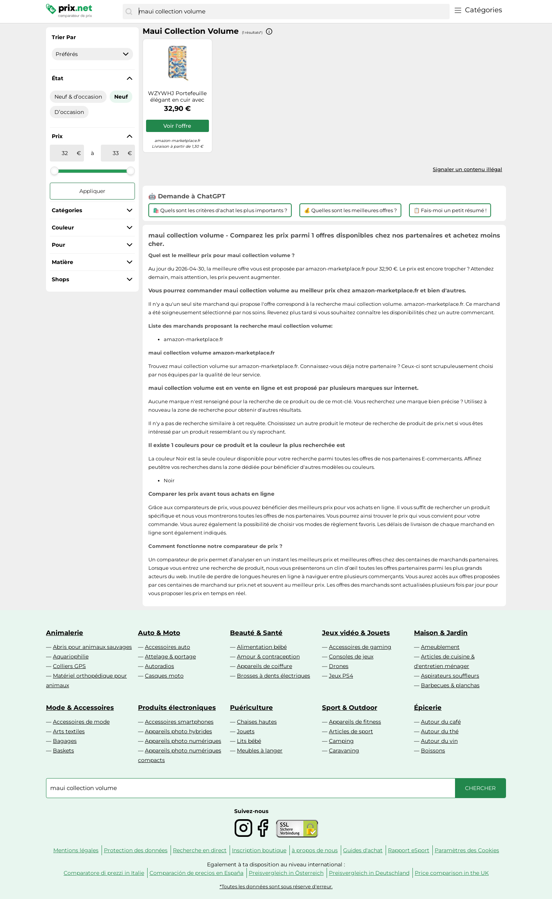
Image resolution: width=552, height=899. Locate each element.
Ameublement (440, 646)
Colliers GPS (69, 666)
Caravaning (344, 750)
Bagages (65, 740)
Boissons (433, 750)
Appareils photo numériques (183, 740)
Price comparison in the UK (452, 872)
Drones (338, 666)
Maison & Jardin (441, 633)
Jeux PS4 (341, 675)
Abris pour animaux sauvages (92, 646)
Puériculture (251, 707)
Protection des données (136, 850)
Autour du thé (439, 731)
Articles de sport (351, 731)
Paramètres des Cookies (467, 850)
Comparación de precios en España (196, 872)
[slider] (54, 171)
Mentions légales (76, 850)
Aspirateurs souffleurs (450, 675)
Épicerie (428, 707)
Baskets (63, 750)
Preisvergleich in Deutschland (369, 872)
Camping (341, 740)
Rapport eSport (408, 850)
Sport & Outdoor (349, 707)
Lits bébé (249, 740)
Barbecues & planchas (450, 685)
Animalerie (64, 633)
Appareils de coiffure (264, 666)
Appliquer (92, 191)
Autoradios (159, 666)
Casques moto (164, 675)
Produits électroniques (177, 707)
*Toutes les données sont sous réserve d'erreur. (276, 886)
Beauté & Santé (256, 633)
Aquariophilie (71, 656)
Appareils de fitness (355, 721)
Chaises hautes (257, 721)
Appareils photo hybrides (178, 731)
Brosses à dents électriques (273, 675)
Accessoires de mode (81, 721)
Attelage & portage (170, 656)
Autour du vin (439, 740)
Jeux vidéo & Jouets (356, 633)
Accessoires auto (167, 646)
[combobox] (292, 11)
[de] (65, 153)
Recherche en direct (200, 850)
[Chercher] (129, 11)
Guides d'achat (363, 850)
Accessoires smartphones (179, 721)
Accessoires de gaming (360, 646)
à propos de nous (315, 850)
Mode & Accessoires (80, 707)
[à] (116, 153)
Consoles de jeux (351, 656)
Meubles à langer (260, 750)
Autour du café (441, 721)
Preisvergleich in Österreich (286, 872)
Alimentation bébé (262, 646)
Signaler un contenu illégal (467, 169)
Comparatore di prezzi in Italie (104, 872)
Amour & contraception (268, 656)
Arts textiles (69, 731)
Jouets (246, 731)
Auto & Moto (159, 633)
